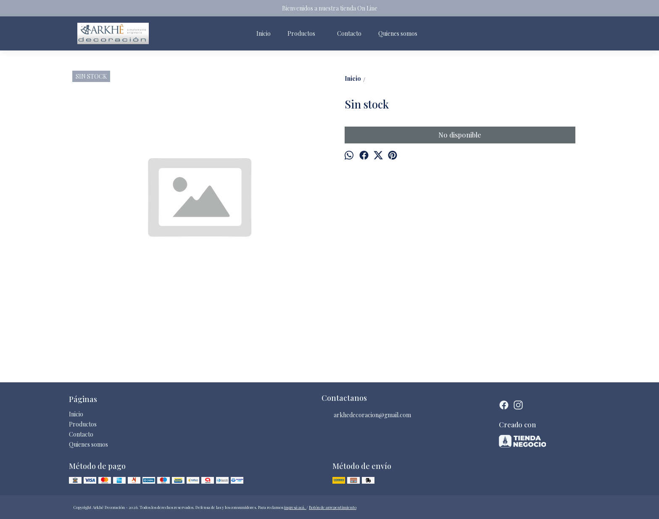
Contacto (349, 33)
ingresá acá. (295, 507)
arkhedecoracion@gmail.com (366, 415)
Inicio (263, 33)
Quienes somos (397, 33)
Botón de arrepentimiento (332, 507)
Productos (305, 33)
